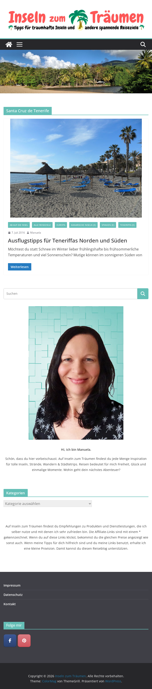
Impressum (12, 585)
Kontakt (10, 604)
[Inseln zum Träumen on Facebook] (10, 640)
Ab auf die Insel (19, 224)
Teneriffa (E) (127, 224)
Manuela (35, 232)
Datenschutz (13, 595)
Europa (61, 224)
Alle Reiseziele (42, 224)
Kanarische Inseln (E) (83, 224)
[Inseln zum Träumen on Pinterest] (24, 640)
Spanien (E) (108, 224)
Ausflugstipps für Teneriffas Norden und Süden (67, 240)
